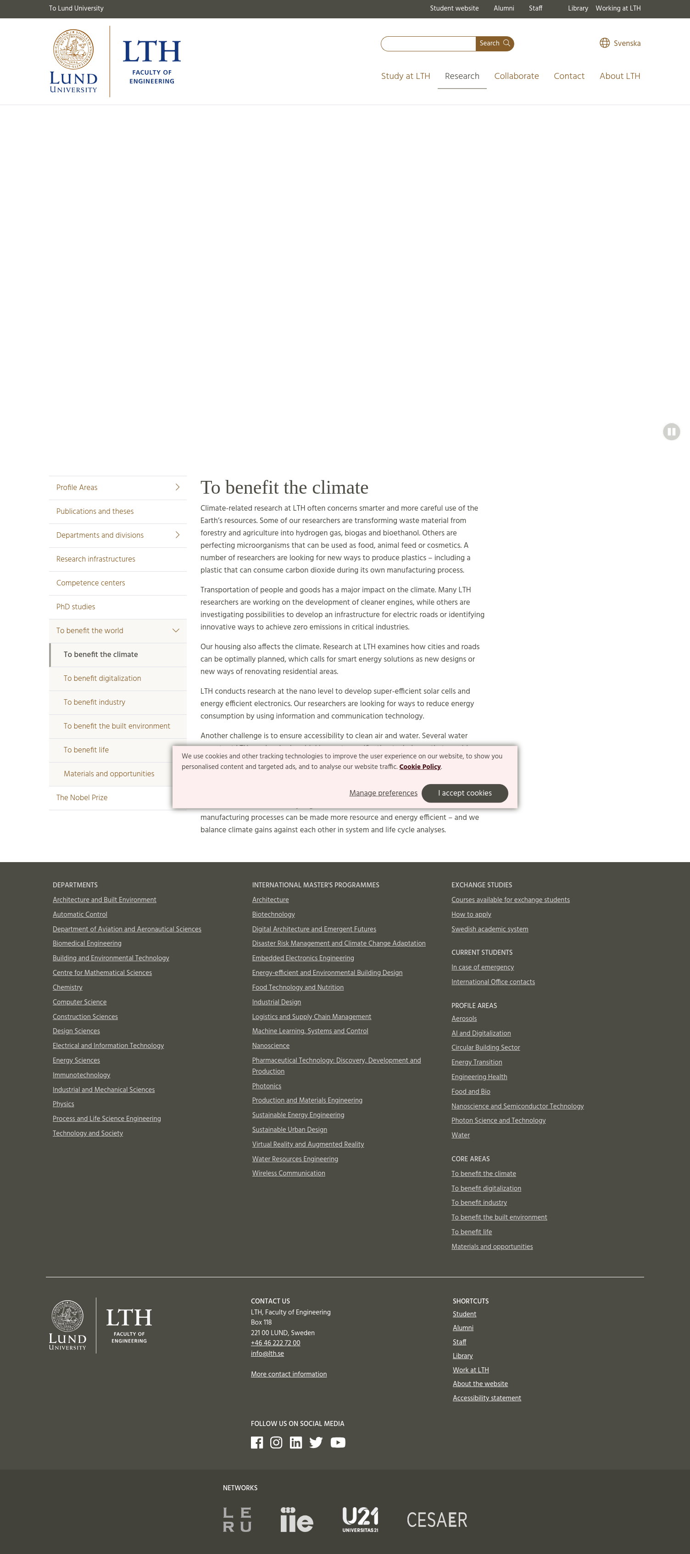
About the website (480, 1384)
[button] (671, 431)
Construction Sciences (85, 1017)
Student (464, 1314)
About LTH (620, 76)
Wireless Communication (288, 1173)
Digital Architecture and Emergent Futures (314, 929)
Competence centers (90, 583)
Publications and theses (95, 512)
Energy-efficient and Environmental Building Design (327, 973)
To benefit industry (94, 702)
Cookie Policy (420, 767)
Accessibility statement (487, 1398)
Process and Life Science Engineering (107, 1119)
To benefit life (86, 750)
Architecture (270, 900)
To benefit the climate (101, 655)
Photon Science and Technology (498, 1120)
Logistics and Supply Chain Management (312, 1017)
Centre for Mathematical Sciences (102, 973)
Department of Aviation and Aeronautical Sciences (127, 929)
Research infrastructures (95, 559)
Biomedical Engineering (87, 943)
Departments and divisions (117, 535)
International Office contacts (493, 982)
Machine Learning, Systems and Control (310, 1031)
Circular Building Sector (485, 1047)
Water (460, 1135)
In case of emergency (482, 967)
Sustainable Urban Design (290, 1130)
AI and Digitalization (481, 1033)
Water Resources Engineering (295, 1159)
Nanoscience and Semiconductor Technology (517, 1106)
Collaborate (516, 76)
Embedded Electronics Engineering (303, 958)
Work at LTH (471, 1370)
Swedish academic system (490, 929)
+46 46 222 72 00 (275, 1343)
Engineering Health (479, 1077)
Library (578, 8)
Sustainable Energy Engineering (298, 1115)
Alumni (504, 8)
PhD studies (75, 607)
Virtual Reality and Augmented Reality (308, 1144)
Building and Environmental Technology (111, 958)
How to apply (471, 914)
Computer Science (80, 1002)
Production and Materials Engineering (307, 1100)
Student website (454, 8)
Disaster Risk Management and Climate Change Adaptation (339, 943)
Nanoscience (271, 1046)
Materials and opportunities (109, 774)
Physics (63, 1104)
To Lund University (76, 8)
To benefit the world (117, 631)
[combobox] (428, 43)
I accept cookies (465, 793)
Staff (535, 8)
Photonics (267, 1086)
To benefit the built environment (117, 726)
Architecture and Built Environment (104, 900)
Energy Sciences (76, 1060)
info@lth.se (267, 1353)
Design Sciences (76, 1031)
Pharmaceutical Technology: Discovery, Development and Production (336, 1066)
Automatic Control (80, 914)
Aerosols (464, 1019)
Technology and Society (88, 1133)
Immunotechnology (82, 1075)
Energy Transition (476, 1062)
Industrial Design (276, 1002)
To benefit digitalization (102, 679)
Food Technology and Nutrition (298, 987)
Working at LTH (618, 8)
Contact (569, 76)
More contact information (289, 1374)
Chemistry (68, 987)
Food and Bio (470, 1091)
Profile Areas (117, 488)
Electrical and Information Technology (108, 1046)
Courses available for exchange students (510, 900)
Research (462, 76)
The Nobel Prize (82, 798)
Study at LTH (405, 76)
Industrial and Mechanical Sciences (104, 1090)
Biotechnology (273, 914)
